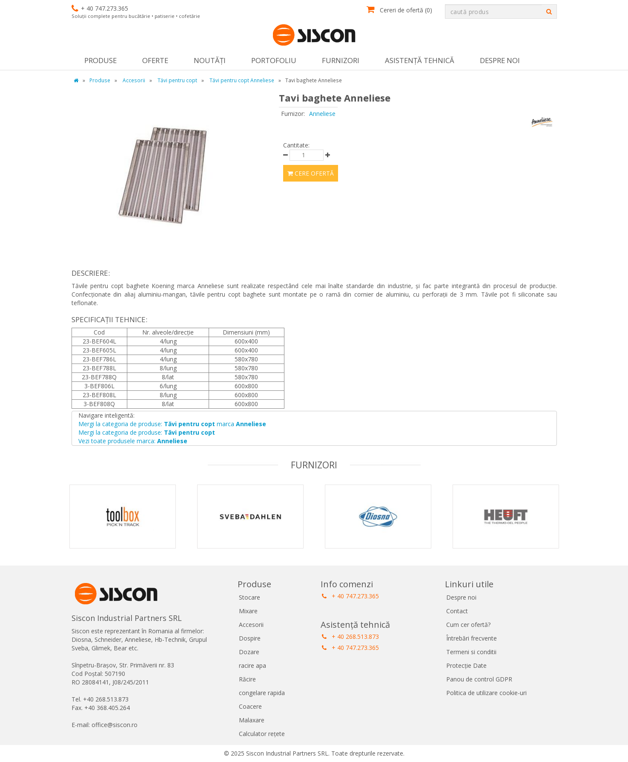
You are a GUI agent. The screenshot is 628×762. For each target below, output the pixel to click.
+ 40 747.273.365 (350, 596)
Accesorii (251, 625)
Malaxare (251, 720)
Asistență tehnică (419, 60)
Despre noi (500, 60)
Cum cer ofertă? (468, 625)
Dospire (250, 638)
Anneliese (322, 114)
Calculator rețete (262, 734)
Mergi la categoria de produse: (146, 432)
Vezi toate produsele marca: (132, 441)
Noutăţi (210, 60)
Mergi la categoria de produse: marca (172, 424)
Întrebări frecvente (471, 638)
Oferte (155, 60)
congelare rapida (262, 693)
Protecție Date (466, 665)
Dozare (249, 652)
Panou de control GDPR (479, 679)
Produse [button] (100, 60)
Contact (457, 611)
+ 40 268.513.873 (350, 636)
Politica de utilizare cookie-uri (486, 693)
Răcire (247, 679)
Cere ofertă (310, 173)
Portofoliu (273, 60)
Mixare (248, 611)
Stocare (249, 597)
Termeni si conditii (471, 652)
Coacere (250, 706)
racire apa (252, 665)
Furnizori (340, 60)
